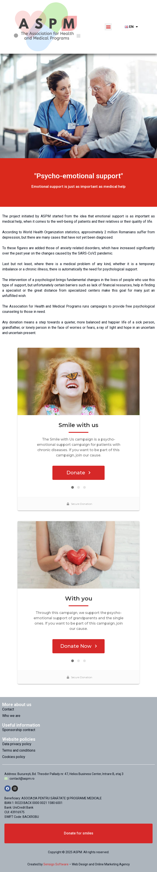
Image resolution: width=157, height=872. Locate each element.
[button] (108, 26)
